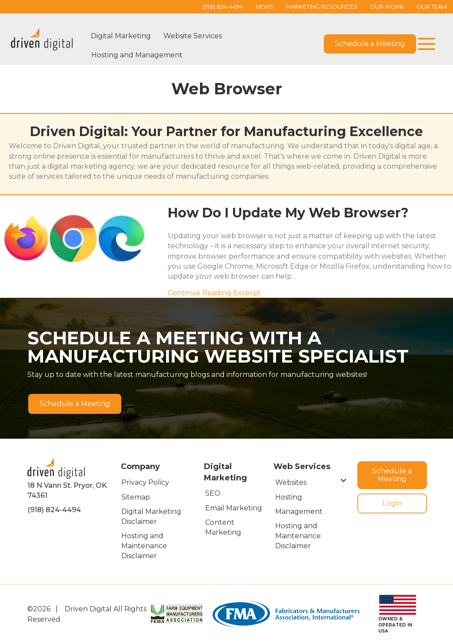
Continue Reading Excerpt (214, 293)
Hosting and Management (137, 55)
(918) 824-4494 (54, 510)
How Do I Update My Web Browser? (288, 213)
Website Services (192, 36)
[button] (424, 44)
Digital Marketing (121, 36)
